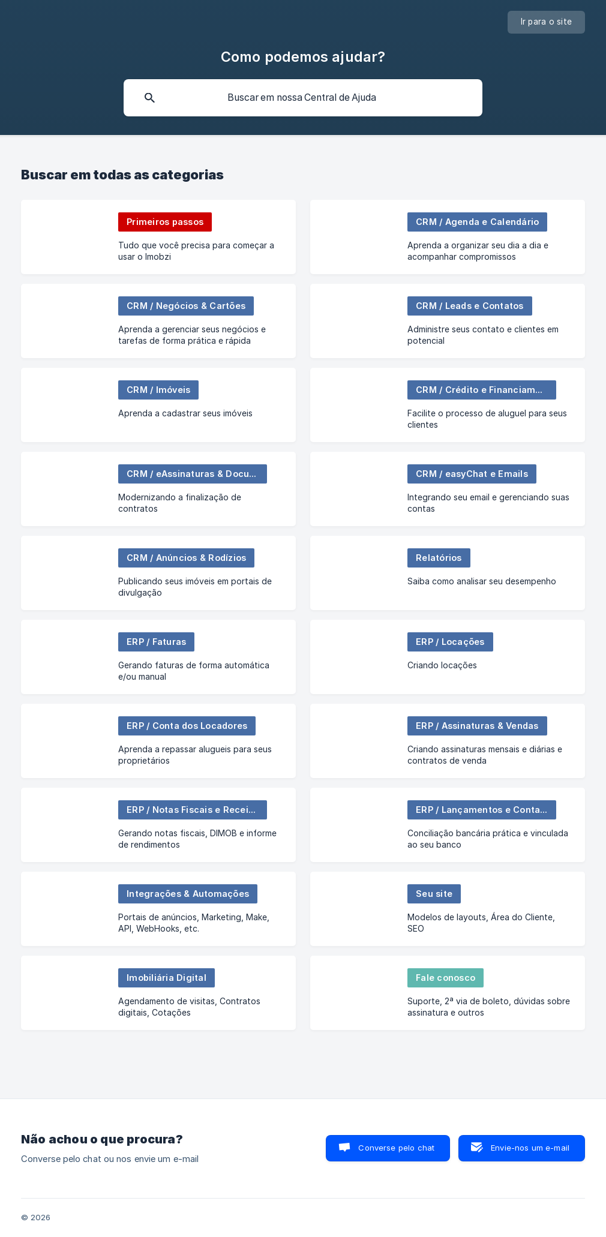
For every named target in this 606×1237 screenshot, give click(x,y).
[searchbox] (303, 97)
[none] (547, 22)
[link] (158, 237)
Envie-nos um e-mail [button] (530, 1147)
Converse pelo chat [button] (396, 1147)
